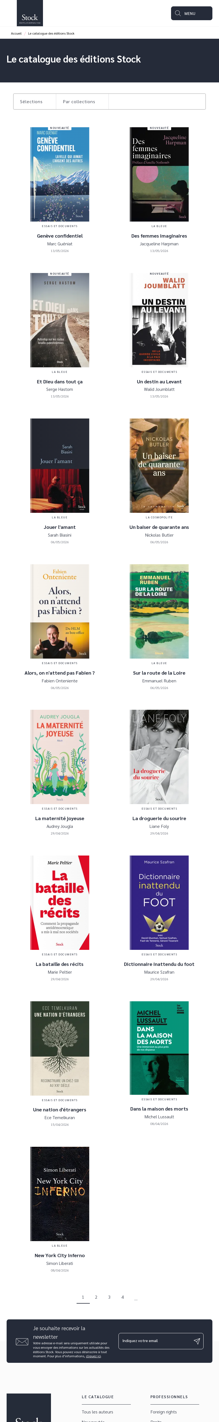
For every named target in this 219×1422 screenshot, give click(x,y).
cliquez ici (93, 1356)
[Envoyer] (197, 1341)
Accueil (16, 33)
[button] (34, 101)
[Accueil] (30, 13)
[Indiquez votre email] (154, 1341)
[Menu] (191, 13)
